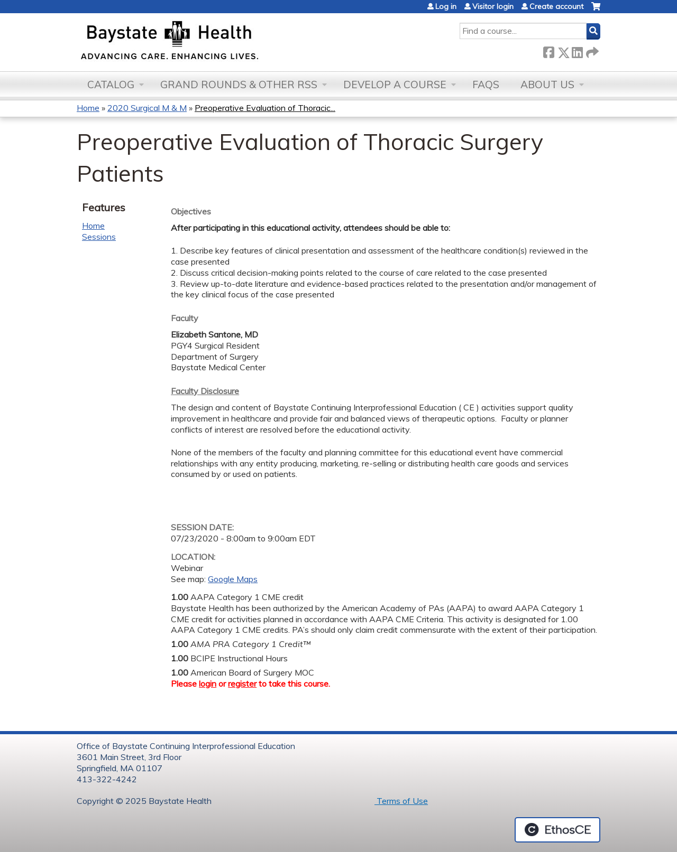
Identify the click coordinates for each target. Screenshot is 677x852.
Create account (556, 6)
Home (88, 107)
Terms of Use (401, 800)
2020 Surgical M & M (147, 107)
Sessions (99, 236)
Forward (591, 50)
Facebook (548, 50)
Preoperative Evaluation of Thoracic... (265, 107)
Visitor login (493, 6)
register (242, 683)
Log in (445, 6)
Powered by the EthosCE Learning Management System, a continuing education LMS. (557, 829)
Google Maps (233, 579)
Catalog (110, 84)
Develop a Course (394, 84)
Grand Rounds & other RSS (238, 84)
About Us (547, 84)
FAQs (485, 84)
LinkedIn (577, 50)
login (207, 683)
